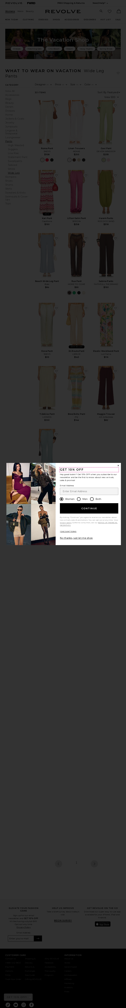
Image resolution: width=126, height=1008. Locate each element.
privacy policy (66, 523)
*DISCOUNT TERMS (68, 531)
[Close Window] (118, 465)
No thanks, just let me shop (76, 538)
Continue (89, 508)
